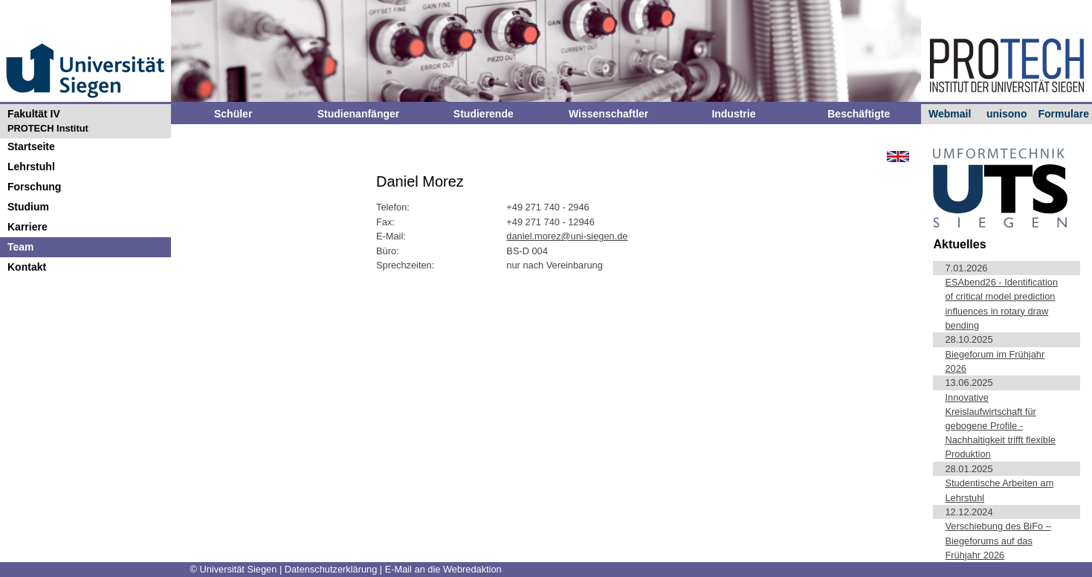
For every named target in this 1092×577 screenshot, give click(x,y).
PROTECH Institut (47, 128)
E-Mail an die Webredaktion (443, 569)
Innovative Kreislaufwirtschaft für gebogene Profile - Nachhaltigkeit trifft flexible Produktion (1000, 426)
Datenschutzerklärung (332, 569)
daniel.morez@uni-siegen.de (566, 236)
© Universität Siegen (234, 569)
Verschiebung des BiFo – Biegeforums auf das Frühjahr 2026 (997, 540)
